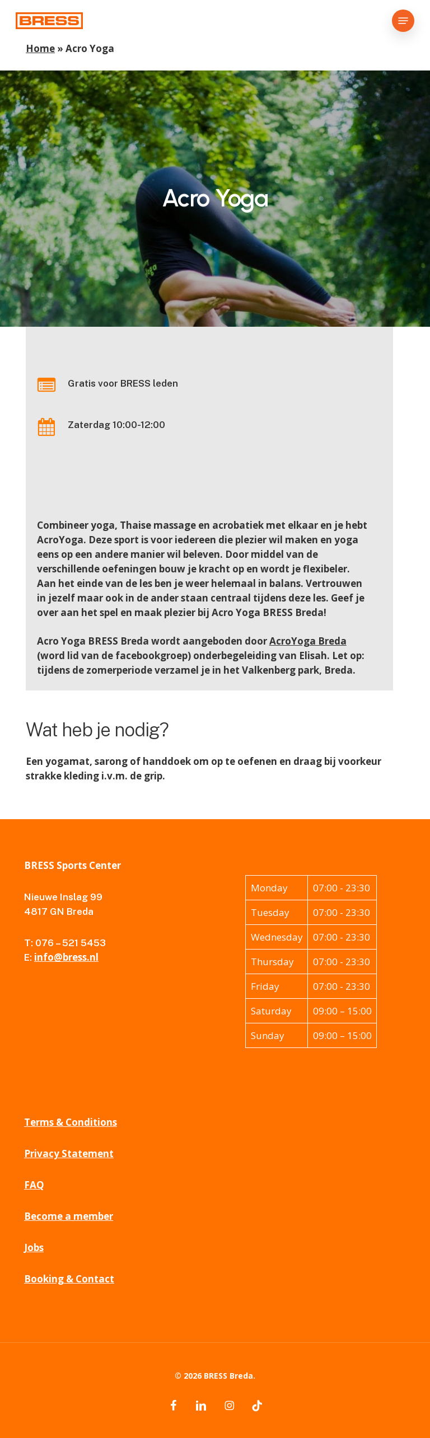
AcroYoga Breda (308, 641)
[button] (403, 20)
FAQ (34, 1184)
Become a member (68, 1216)
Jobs (34, 1247)
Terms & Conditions (70, 1122)
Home (40, 48)
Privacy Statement (69, 1153)
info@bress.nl (66, 957)
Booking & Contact (69, 1278)
